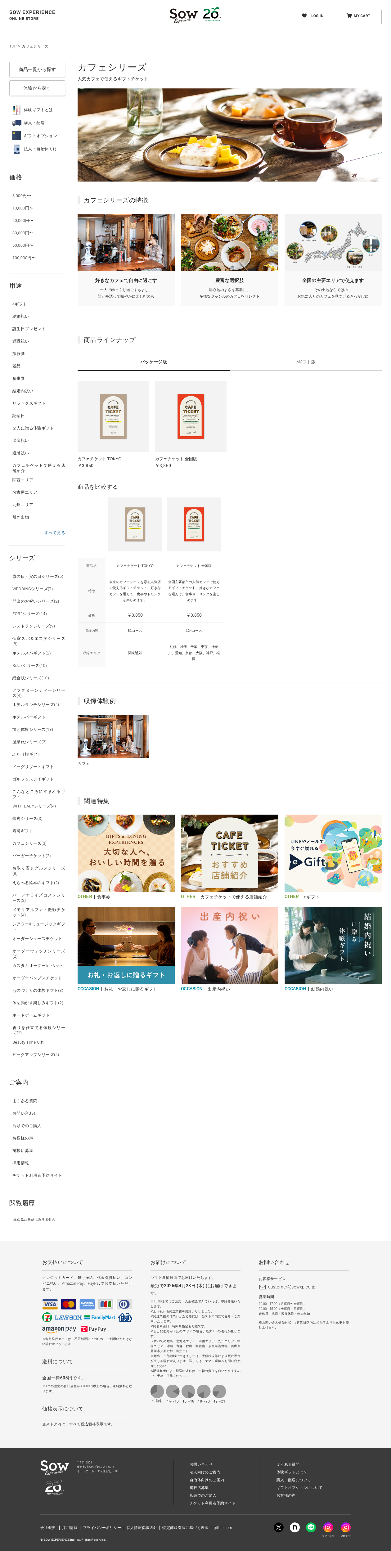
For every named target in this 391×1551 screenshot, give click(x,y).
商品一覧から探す (37, 69)
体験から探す (37, 88)
